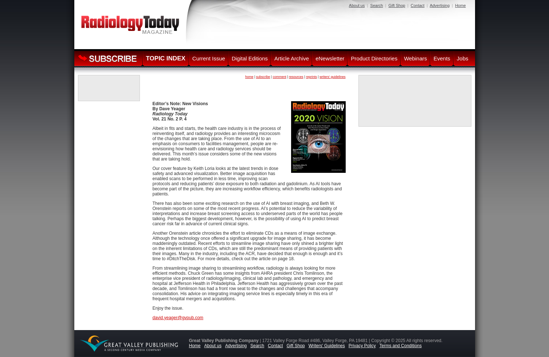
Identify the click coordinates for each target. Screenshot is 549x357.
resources (296, 77)
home (249, 77)
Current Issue (208, 58)
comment (279, 77)
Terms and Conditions (400, 345)
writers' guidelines (332, 77)
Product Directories (374, 58)
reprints (311, 77)
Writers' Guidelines (327, 345)
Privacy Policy (362, 345)
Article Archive (291, 58)
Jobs (462, 58)
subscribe (263, 77)
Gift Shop (396, 5)
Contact (417, 5)
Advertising (440, 5)
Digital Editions (250, 58)
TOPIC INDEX (165, 58)
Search (376, 5)
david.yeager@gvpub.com (178, 317)
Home (460, 5)
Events (442, 58)
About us (357, 5)
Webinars (415, 58)
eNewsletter (329, 58)
